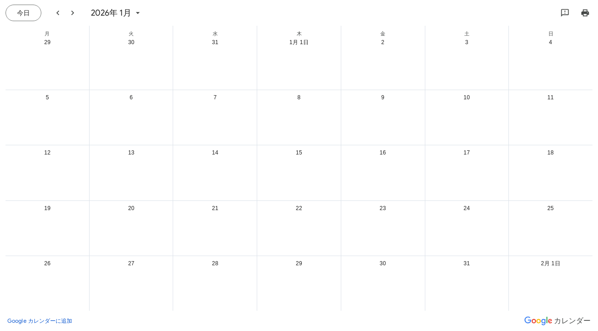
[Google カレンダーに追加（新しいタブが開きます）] (40, 321)
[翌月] (72, 13)
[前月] (58, 13)
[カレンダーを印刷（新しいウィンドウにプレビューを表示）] (585, 13)
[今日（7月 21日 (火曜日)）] (23, 13)
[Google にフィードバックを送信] (565, 13)
